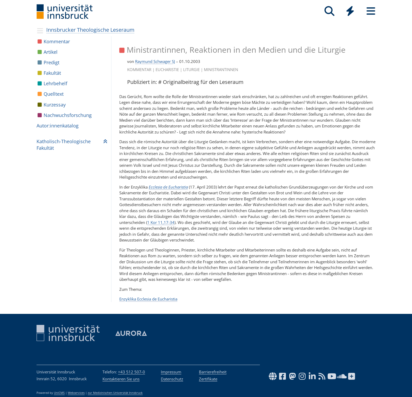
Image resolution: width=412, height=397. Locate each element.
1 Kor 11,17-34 (160, 222)
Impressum (171, 371)
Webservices (76, 393)
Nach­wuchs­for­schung (68, 115)
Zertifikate (208, 379)
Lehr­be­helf (55, 83)
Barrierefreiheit (212, 371)
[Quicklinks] (350, 11)
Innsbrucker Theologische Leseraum (90, 29)
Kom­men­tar (57, 41)
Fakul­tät (52, 73)
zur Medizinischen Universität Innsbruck (115, 393)
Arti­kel (51, 52)
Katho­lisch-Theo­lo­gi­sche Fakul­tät (64, 144)
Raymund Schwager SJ (155, 61)
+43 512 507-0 (131, 371)
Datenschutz (172, 379)
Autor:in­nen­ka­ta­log (58, 125)
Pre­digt (51, 62)
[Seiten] (370, 11)
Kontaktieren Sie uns (121, 379)
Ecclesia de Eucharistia (168, 187)
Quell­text (54, 94)
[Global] (350, 11)
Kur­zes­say (55, 104)
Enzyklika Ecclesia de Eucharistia (148, 299)
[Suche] (329, 11)
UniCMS (59, 393)
